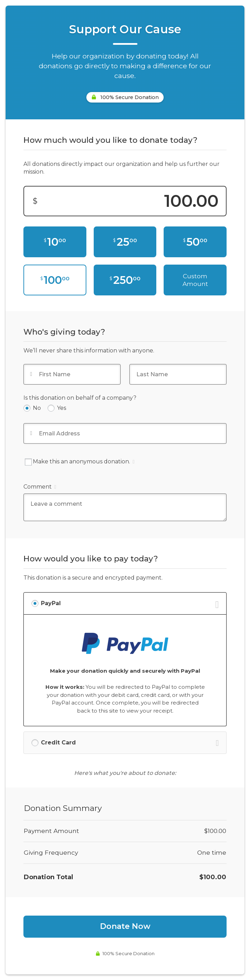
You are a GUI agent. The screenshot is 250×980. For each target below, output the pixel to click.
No (37, 408)
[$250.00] (125, 280)
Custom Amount (195, 279)
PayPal (51, 603)
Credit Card (58, 742)
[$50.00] (195, 241)
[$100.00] (54, 280)
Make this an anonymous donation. (79, 461)
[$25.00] (125, 241)
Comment (39, 486)
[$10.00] (54, 241)
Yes (61, 408)
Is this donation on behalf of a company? (79, 397)
